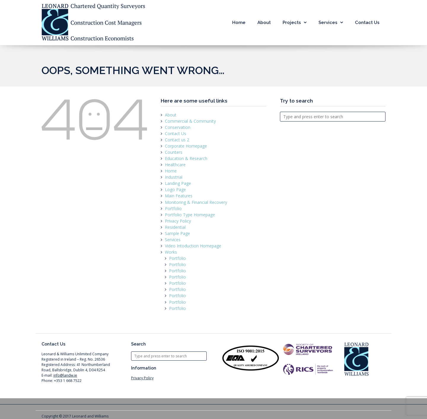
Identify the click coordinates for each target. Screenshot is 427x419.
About (264, 22)
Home (239, 22)
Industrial (173, 177)
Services (327, 22)
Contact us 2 (177, 140)
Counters (173, 152)
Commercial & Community (190, 121)
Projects (292, 22)
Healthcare (175, 164)
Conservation (177, 127)
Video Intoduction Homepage (193, 246)
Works (171, 252)
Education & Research (186, 158)
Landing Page (178, 183)
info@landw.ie (65, 375)
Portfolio (173, 208)
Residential (175, 227)
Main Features (178, 196)
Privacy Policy (178, 221)
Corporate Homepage (186, 146)
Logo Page (175, 189)
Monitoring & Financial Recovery (196, 202)
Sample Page (177, 233)
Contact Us (367, 22)
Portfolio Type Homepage (190, 215)
